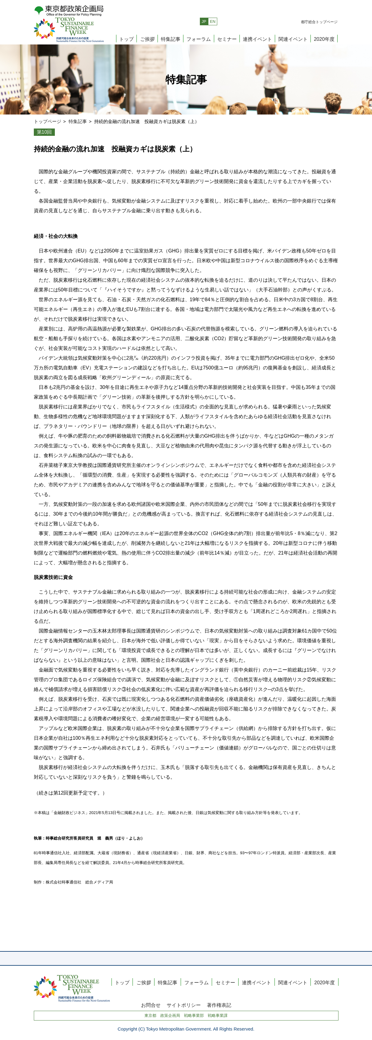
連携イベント (257, 38)
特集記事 (170, 38)
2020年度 (324, 38)
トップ (126, 38)
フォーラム (198, 38)
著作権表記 (219, 1005)
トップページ (47, 121)
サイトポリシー (184, 1005)
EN (212, 21)
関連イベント (293, 38)
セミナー (227, 38)
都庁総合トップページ (319, 22)
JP (204, 21)
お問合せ (151, 1005)
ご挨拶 (147, 38)
